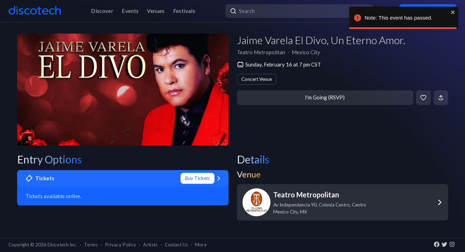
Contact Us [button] (176, 244)
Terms (91, 244)
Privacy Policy (120, 244)
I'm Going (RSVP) (325, 97)
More (200, 244)
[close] (452, 12)
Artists (150, 244)
